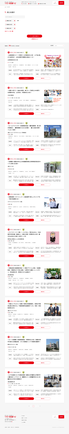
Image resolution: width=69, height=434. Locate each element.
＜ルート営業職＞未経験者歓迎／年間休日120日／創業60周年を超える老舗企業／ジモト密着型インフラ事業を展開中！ (24, 345)
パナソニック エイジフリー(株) (16, 203)
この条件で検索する (34, 36)
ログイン (55, 3)
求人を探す (24, 3)
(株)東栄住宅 (11, 277)
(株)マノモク (11, 168)
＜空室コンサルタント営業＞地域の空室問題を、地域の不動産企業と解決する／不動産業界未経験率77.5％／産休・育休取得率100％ (24, 309)
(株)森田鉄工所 (12, 386)
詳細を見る (43, 79)
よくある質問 (24, 427)
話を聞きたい (26, 79)
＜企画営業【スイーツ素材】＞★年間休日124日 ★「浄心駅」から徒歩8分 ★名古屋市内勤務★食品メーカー (24, 57)
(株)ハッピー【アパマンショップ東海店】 (18, 134)
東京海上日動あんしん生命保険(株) (17, 241)
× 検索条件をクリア (34, 38)
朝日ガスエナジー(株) (13, 350)
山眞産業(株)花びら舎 (13, 62)
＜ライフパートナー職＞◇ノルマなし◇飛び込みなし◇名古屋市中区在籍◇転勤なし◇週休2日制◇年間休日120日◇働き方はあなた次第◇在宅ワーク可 (24, 237)
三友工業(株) (11, 96)
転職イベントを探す (32, 3)
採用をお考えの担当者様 (9, 426)
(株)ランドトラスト (13, 314)
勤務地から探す (9, 24)
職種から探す (8, 20)
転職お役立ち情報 (42, 3)
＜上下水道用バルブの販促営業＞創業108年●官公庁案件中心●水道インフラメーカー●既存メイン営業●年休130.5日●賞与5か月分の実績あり (24, 381)
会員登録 (61, 2)
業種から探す (8, 28)
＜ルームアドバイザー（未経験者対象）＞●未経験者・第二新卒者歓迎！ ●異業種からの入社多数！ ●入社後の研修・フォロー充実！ (24, 129)
